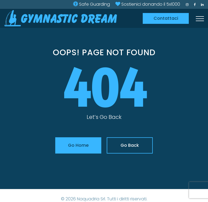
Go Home (78, 145)
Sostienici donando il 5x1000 (150, 4)
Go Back (130, 145)
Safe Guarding (94, 4)
